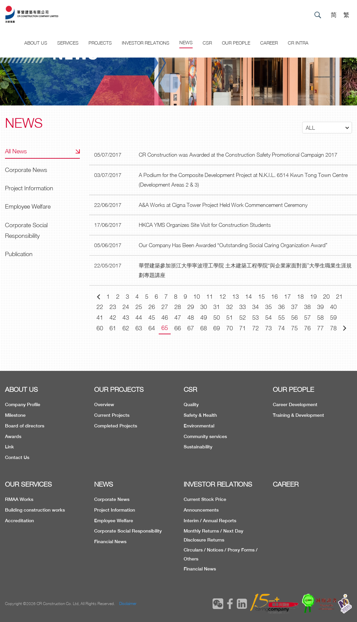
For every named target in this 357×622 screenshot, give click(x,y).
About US (35, 43)
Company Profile (22, 404)
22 (99, 306)
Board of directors (24, 425)
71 (242, 328)
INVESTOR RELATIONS (218, 484)
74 (281, 328)
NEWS (103, 484)
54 (268, 317)
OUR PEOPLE (293, 389)
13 (235, 296)
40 (333, 306)
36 (281, 306)
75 (294, 328)
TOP (328, 573)
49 (203, 317)
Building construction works (35, 510)
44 (138, 317)
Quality (191, 404)
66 (177, 328)
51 (229, 317)
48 (190, 317)
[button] (327, 127)
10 (196, 296)
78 (333, 328)
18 (300, 296)
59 (333, 317)
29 (190, 306)
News (186, 42)
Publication (19, 253)
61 (112, 328)
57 (307, 317)
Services (68, 43)
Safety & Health (200, 415)
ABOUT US (21, 389)
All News (16, 151)
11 (209, 296)
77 (320, 328)
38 (307, 306)
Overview (104, 404)
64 (151, 328)
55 (281, 317)
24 (125, 306)
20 (326, 296)
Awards (13, 436)
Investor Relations (145, 43)
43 (125, 317)
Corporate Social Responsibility (26, 230)
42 (112, 317)
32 (229, 306)
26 (151, 306)
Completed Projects (115, 425)
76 (307, 328)
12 (222, 296)
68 (203, 328)
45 (151, 317)
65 (164, 327)
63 (138, 328)
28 (177, 306)
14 (248, 296)
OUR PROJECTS (119, 389)
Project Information (29, 188)
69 (216, 328)
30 (203, 306)
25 (138, 306)
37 (294, 306)
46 (164, 317)
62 (125, 328)
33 (242, 306)
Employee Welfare (28, 206)
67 (190, 328)
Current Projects (111, 415)
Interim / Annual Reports (210, 520)
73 (268, 328)
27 (164, 306)
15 (261, 296)
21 (339, 296)
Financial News (110, 541)
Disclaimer (127, 603)
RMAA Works (19, 499)
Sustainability (198, 446)
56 (294, 317)
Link (9, 446)
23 (112, 306)
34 (255, 306)
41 (99, 317)
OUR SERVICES (28, 484)
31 (216, 306)
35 (268, 306)
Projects (100, 43)
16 (274, 296)
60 (99, 328)
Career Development (295, 404)
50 (216, 317)
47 (177, 317)
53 (255, 317)
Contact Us (17, 457)
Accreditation (19, 520)
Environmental (199, 425)
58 (320, 317)
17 (287, 296)
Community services (205, 436)
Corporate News (26, 169)
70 (229, 328)
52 (242, 317)
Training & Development (298, 415)
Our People (236, 43)
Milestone (15, 415)
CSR (207, 43)
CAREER (269, 43)
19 (313, 296)
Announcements (201, 510)
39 (320, 306)
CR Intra (298, 43)
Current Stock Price (205, 499)
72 (255, 328)
